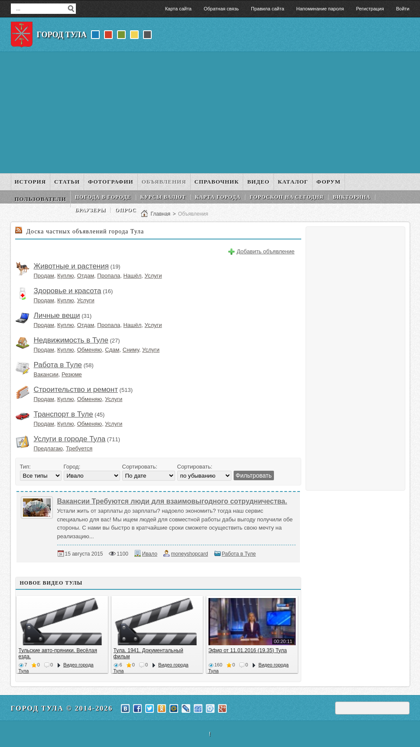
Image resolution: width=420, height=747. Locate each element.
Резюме (72, 374)
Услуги (153, 275)
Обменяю (89, 349)
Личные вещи (57, 315)
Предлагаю (48, 448)
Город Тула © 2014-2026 (62, 708)
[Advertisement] (210, 112)
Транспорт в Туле (63, 414)
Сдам (112, 349)
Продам (44, 275)
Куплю (65, 275)
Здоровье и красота (67, 291)
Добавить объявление (266, 251)
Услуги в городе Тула (70, 439)
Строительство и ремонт (76, 389)
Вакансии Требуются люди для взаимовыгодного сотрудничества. (172, 501)
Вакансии (46, 374)
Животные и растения (71, 266)
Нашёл (132, 275)
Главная (160, 214)
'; (204, 476)
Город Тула (62, 34)
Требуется (79, 448)
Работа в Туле (58, 365)
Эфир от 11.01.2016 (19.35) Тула (247, 650)
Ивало (149, 554)
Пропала (108, 275)
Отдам (85, 275)
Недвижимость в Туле (71, 340)
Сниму (131, 349)
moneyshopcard (189, 554)
